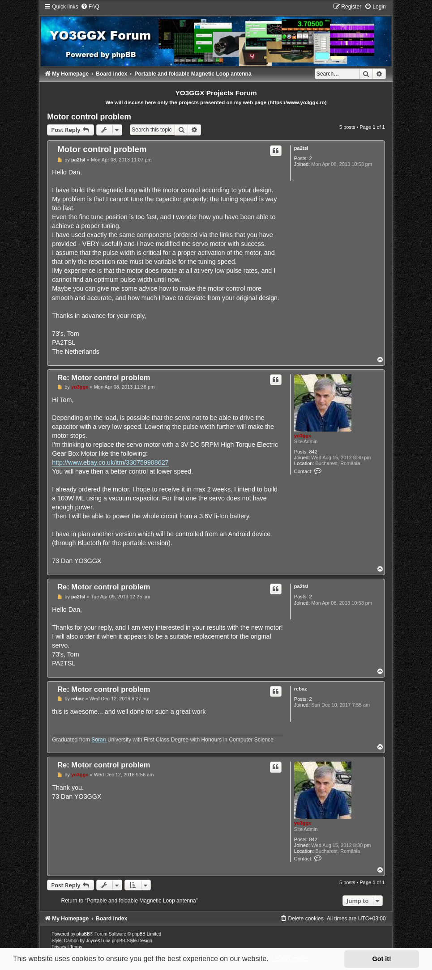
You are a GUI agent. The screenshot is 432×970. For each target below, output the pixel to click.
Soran (99, 740)
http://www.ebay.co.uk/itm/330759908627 (110, 462)
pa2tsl (301, 148)
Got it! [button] (381, 958)
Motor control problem (89, 116)
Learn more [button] (290, 958)
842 (313, 451)
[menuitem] (90, 7)
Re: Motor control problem (103, 377)
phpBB (83, 934)
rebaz (300, 688)
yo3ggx (303, 435)
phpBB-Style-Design (132, 940)
